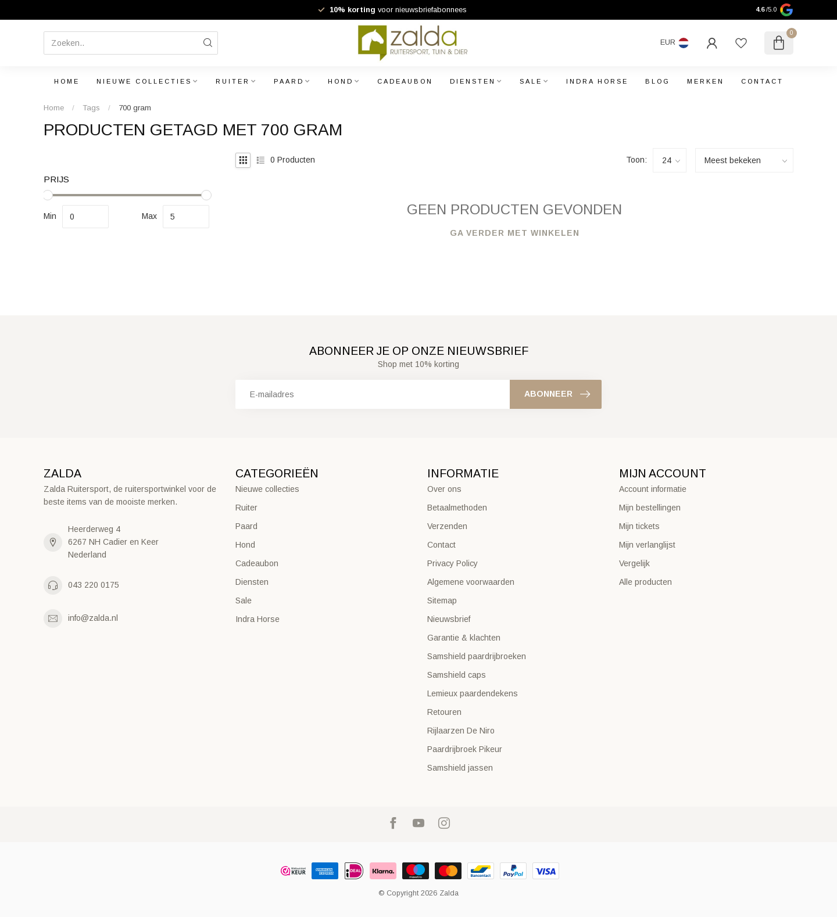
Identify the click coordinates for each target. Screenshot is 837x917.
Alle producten (645, 582)
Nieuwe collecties (144, 81)
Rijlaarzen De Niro (461, 730)
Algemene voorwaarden (470, 582)
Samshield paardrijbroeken (476, 656)
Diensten (473, 81)
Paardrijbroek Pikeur (464, 749)
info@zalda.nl (93, 618)
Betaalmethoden (457, 507)
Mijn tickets (639, 526)
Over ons (444, 489)
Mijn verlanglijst (647, 544)
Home (67, 81)
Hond (340, 81)
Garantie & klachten (463, 637)
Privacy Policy (452, 563)
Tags (91, 107)
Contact (762, 81)
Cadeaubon (405, 81)
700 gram (135, 107)
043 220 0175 (93, 584)
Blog (657, 81)
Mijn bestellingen (650, 507)
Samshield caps (456, 674)
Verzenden (447, 526)
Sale (531, 81)
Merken (705, 81)
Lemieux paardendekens (472, 693)
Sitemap (442, 600)
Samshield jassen (460, 767)
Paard (289, 81)
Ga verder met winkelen (515, 233)
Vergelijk (634, 563)
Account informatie (652, 489)
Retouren (444, 712)
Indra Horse (597, 81)
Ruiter (233, 81)
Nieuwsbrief (448, 619)
